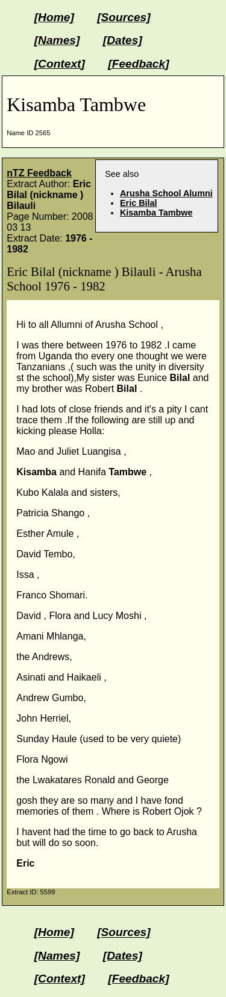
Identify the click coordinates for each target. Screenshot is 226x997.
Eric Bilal (138, 203)
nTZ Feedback (39, 173)
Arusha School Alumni (166, 193)
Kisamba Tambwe (156, 212)
